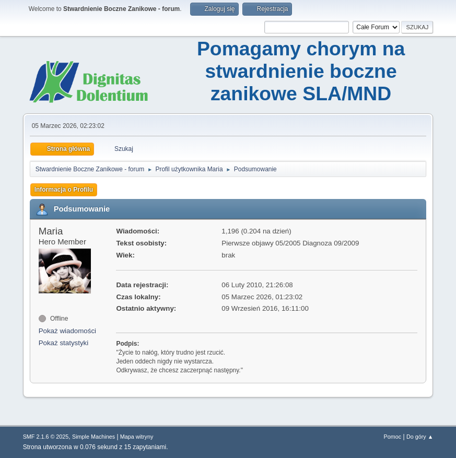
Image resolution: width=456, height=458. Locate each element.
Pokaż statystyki (64, 343)
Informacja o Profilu (63, 189)
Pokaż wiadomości (67, 331)
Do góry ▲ (419, 436)
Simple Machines (93, 436)
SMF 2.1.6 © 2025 (46, 436)
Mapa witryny (137, 436)
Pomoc (393, 436)
